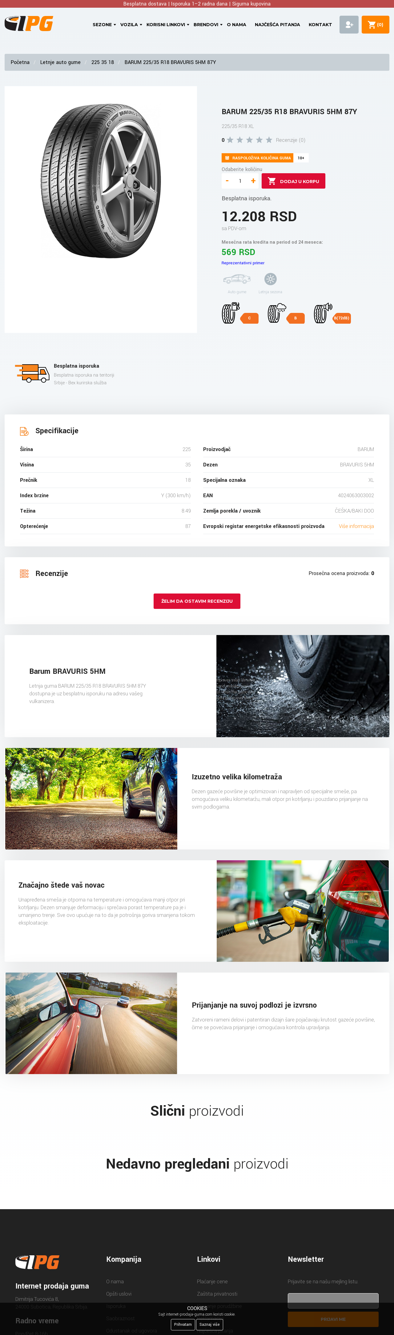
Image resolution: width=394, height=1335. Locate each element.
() (379, 24)
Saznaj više (209, 1324)
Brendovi (206, 24)
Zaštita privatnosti (217, 1293)
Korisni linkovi (166, 24)
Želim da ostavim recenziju (197, 601)
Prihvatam (183, 1324)
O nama (236, 24)
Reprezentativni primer (243, 263)
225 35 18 (102, 62)
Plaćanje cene (212, 1281)
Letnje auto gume (60, 62)
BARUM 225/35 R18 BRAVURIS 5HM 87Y (170, 62)
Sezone (102, 24)
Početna (20, 62)
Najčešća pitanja (277, 24)
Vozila (129, 24)
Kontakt (320, 24)
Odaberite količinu (242, 169)
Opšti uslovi (118, 1293)
